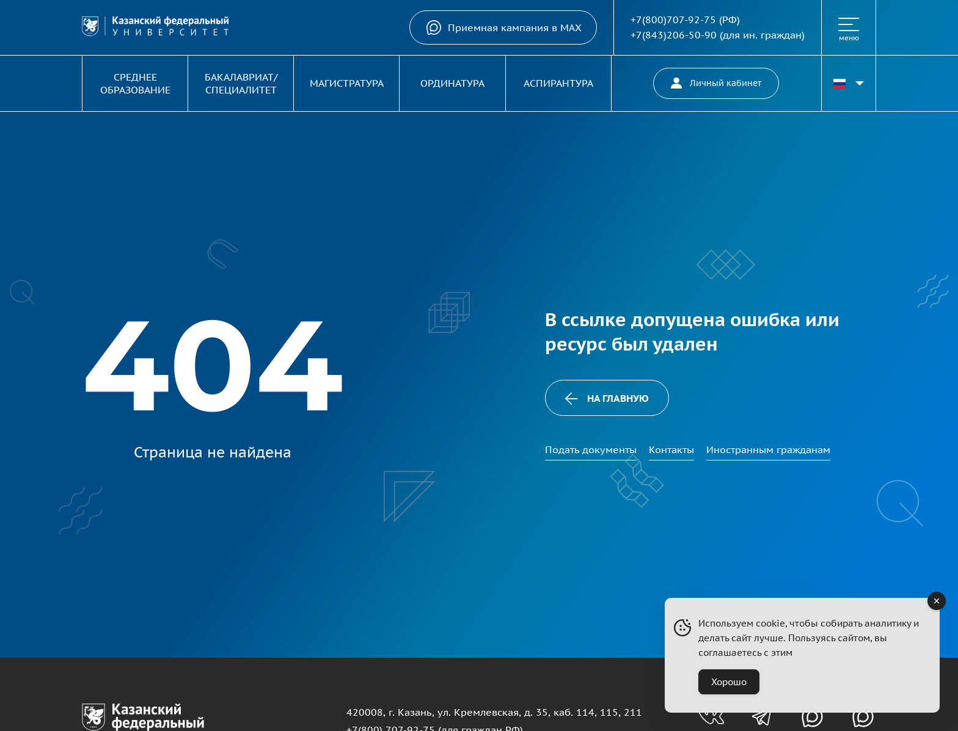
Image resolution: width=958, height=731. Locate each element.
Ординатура (452, 83)
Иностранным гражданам (768, 449)
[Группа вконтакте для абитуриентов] (711, 717)
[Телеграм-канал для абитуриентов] (761, 717)
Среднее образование (135, 83)
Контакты (671, 449)
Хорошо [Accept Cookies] (729, 682)
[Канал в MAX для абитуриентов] (812, 717)
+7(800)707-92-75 (673, 19)
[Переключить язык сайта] (849, 83)
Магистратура (347, 83)
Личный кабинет (716, 83)
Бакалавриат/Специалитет (241, 83)
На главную (606, 398)
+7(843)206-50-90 (674, 35)
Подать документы (591, 449)
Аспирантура (558, 83)
